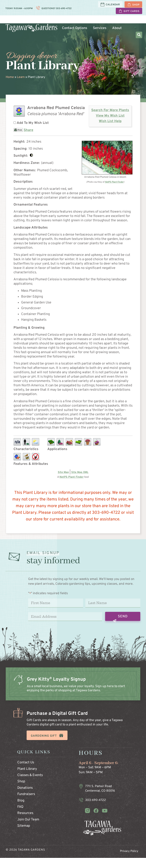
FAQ (20, 807)
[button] (139, 35)
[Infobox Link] (73, 688)
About (116, 28)
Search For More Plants (110, 110)
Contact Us (25, 763)
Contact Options (74, 28)
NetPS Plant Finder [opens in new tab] (72, 477)
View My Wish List (110, 116)
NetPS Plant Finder (114, 182)
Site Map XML (79, 472)
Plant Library (27, 769)
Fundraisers (26, 794)
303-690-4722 (63, 8)
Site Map (63, 472)
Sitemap (23, 826)
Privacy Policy (129, 851)
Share (28, 130)
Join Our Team (28, 819)
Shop (21, 781)
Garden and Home (89, 21)
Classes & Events (30, 775)
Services (99, 28)
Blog (20, 800)
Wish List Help (110, 121)
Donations (25, 788)
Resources (25, 813)
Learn (113, 21)
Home (10, 77)
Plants (65, 21)
